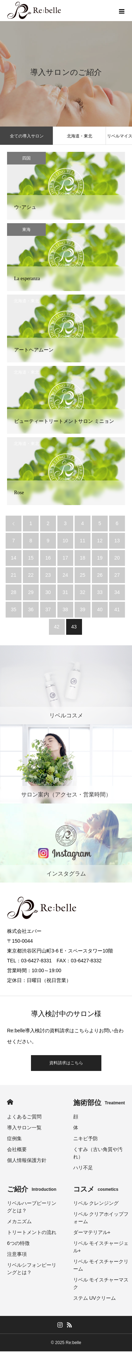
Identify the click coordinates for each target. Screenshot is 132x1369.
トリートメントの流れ (31, 1232)
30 (48, 592)
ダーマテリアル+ (92, 1232)
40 (100, 609)
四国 (26, 158)
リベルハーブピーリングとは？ (31, 1206)
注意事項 (17, 1254)
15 (31, 558)
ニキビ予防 (85, 1138)
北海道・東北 (79, 136)
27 (117, 575)
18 (83, 558)
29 (31, 592)
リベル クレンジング (96, 1203)
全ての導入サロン (27, 136)
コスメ (96, 1189)
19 (100, 558)
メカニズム (19, 1221)
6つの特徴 (18, 1243)
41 (117, 609)
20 (117, 558)
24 (65, 575)
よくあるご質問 (24, 1116)
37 (48, 609)
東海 (26, 229)
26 (100, 575)
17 (65, 558)
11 (83, 540)
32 (83, 592)
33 (100, 592)
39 (83, 609)
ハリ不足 (83, 1167)
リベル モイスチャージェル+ (101, 1246)
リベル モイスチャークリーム (101, 1265)
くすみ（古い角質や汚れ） (97, 1153)
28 (14, 592)
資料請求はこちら (66, 1062)
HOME (10, 1102)
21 (14, 575)
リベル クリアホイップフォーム (101, 1217)
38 (65, 609)
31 (65, 592)
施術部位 (99, 1102)
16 (48, 558)
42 (56, 626)
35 (14, 609)
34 (117, 592)
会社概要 (17, 1149)
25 (83, 575)
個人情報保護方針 (26, 1160)
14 (14, 558)
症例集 (14, 1138)
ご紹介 (31, 1189)
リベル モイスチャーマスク (101, 1283)
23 (48, 575)
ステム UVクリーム (94, 1298)
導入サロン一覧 (24, 1127)
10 (65, 540)
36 (31, 609)
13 (117, 540)
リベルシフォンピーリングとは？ (31, 1268)
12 (100, 540)
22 (31, 575)
